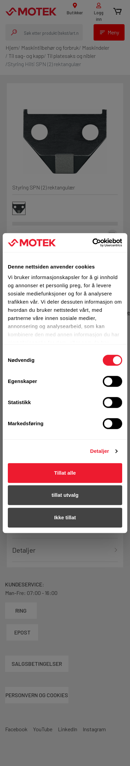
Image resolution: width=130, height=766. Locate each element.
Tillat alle (65, 473)
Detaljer (99, 451)
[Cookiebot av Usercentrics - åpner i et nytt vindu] (93, 242)
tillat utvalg (64, 495)
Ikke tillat (65, 517)
